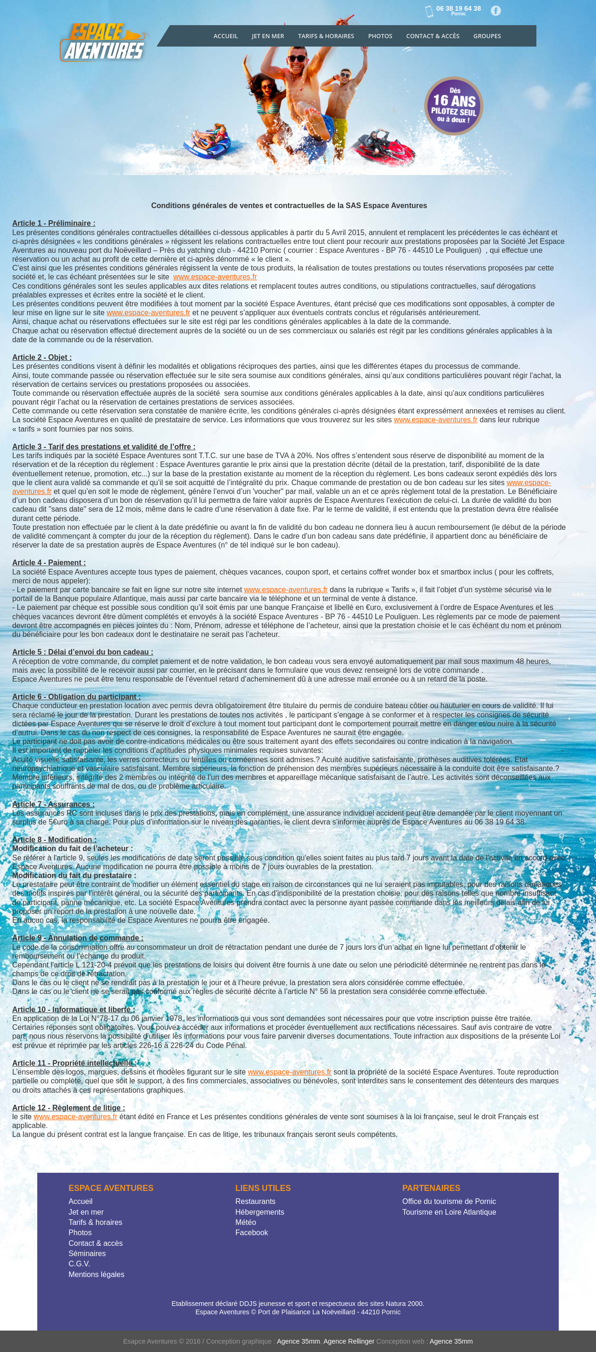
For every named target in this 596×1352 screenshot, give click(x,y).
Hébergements (260, 1212)
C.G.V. (79, 1264)
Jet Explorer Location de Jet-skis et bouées (106, 45)
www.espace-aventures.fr (215, 277)
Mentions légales (96, 1274)
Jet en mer (268, 36)
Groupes (487, 36)
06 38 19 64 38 (458, 10)
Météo (246, 1222)
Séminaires (87, 1253)
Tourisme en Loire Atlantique (449, 1212)
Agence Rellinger (349, 1341)
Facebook (496, 11)
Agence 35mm (298, 1341)
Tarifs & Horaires (326, 36)
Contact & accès (433, 36)
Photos (380, 36)
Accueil (226, 36)
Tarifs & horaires (95, 1222)
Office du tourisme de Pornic (449, 1201)
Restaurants (256, 1201)
